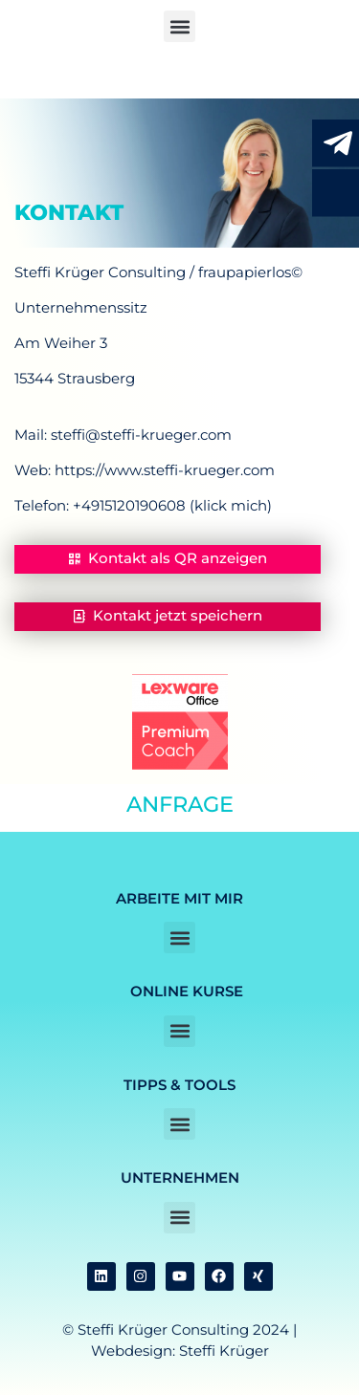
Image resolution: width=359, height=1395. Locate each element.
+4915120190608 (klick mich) (172, 505)
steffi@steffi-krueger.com (141, 434)
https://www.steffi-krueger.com (165, 470)
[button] (179, 26)
